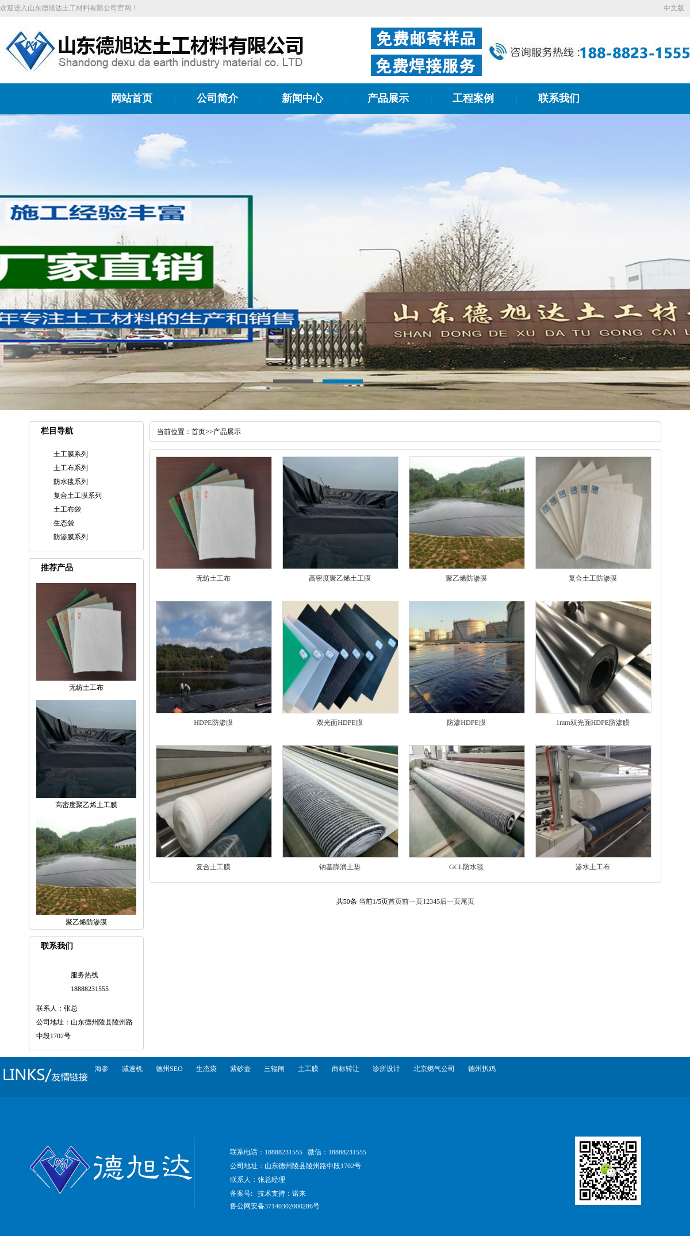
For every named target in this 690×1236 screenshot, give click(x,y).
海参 (102, 1069)
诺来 (299, 1193)
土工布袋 (67, 509)
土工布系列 (70, 468)
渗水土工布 (593, 867)
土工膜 (308, 1069)
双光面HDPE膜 (339, 723)
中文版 (674, 8)
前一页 (412, 901)
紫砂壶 (240, 1069)
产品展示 (388, 98)
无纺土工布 (213, 578)
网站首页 (131, 98)
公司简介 (217, 98)
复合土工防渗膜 (593, 578)
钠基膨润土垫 (340, 867)
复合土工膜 (213, 867)
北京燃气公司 (434, 1069)
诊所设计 (386, 1069)
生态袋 (63, 523)
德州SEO (169, 1069)
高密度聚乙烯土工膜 (340, 578)
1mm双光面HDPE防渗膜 (593, 723)
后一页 (450, 901)
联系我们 (559, 98)
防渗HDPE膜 (466, 723)
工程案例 (473, 98)
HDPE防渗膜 (213, 723)
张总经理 (271, 1180)
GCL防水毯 (466, 867)
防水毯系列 (70, 482)
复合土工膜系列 (77, 496)
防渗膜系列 (70, 537)
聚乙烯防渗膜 (466, 578)
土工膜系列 (70, 454)
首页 (198, 432)
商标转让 (345, 1069)
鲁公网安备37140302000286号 (275, 1206)
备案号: (241, 1193)
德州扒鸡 (482, 1069)
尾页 (467, 901)
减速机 (132, 1069)
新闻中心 (302, 98)
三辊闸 (274, 1069)
